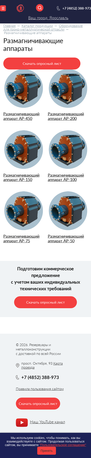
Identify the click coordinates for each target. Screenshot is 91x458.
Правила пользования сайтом (40, 389)
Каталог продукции (37, 25)
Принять (47, 450)
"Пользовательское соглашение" (62, 445)
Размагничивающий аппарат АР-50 (66, 238)
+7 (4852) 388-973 (76, 8)
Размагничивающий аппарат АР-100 (66, 177)
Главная (9, 25)
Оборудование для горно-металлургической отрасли (43, 27)
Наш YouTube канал (47, 421)
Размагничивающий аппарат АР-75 (21, 238)
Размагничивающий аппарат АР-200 (66, 116)
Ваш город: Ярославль (48, 17)
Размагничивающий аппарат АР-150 (21, 177)
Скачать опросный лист (42, 63)
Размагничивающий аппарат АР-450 (21, 116)
